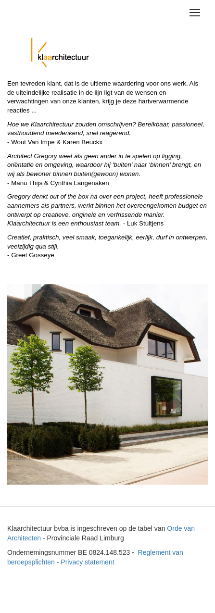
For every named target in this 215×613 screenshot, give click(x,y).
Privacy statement (87, 562)
